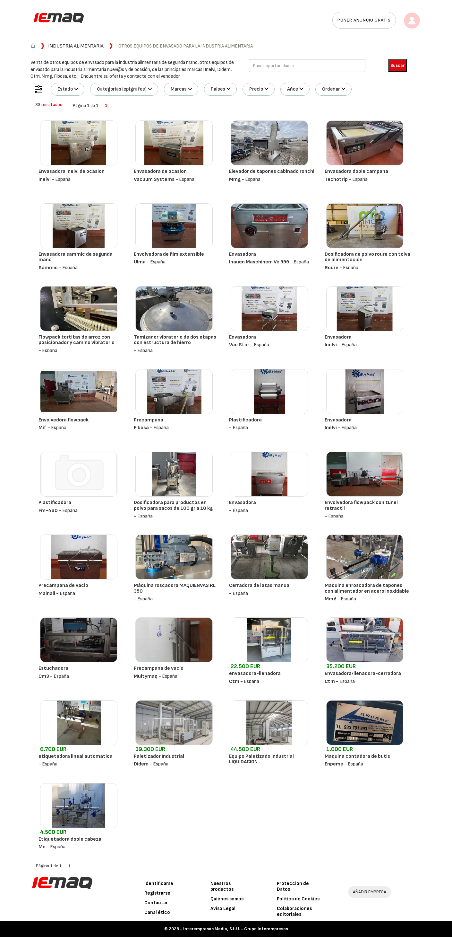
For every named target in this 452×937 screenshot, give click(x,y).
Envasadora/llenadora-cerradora (363, 673)
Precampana (148, 420)
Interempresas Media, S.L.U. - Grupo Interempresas (235, 929)
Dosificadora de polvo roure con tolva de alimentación (367, 257)
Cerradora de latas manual (260, 585)
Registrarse (157, 893)
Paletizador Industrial (159, 756)
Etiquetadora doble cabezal (70, 839)
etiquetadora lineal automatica (75, 756)
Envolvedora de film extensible (169, 254)
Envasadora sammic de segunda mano (75, 257)
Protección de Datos (293, 886)
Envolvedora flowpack (63, 420)
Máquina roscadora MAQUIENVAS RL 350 (175, 588)
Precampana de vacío (158, 668)
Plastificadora (245, 420)
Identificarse (158, 883)
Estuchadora (53, 668)
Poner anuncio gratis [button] (364, 20)
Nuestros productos (222, 886)
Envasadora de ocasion (160, 171)
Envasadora (242, 254)
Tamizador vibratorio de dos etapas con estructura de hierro (175, 340)
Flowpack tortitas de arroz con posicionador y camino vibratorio (76, 340)
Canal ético (157, 912)
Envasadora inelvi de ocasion (71, 171)
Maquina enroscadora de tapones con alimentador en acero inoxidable (367, 588)
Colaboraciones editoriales (294, 911)
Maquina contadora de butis (357, 756)
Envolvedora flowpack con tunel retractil (361, 505)
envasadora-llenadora (255, 673)
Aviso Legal (222, 909)
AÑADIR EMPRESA (369, 892)
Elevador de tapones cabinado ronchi (271, 171)
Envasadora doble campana (356, 171)
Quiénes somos (226, 899)
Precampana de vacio (63, 585)
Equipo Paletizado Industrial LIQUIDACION (261, 759)
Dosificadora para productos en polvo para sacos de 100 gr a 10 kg (173, 505)
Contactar (156, 903)
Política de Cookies (298, 899)
